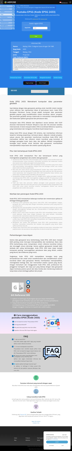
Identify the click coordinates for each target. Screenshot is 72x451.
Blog (15, 440)
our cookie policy (54, 439)
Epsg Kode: (28, 27)
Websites (28, 440)
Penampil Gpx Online (15, 77)
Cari (36, 36)
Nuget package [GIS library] (29, 83)
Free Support (40, 438)
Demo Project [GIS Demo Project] (42, 83)
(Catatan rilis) (36, 423)
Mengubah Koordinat (45, 77)
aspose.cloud (44, 19)
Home (15, 438)
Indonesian (64, 2)
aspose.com (35, 19)
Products (28, 438)
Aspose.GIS (23, 414)
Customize (51, 445)
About (38, 440)
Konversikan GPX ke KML (30, 77)
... (39, 91)
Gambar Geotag (58, 77)
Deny (63, 445)
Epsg (18, 6)
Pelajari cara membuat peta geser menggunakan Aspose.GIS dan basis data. (36, 7)
